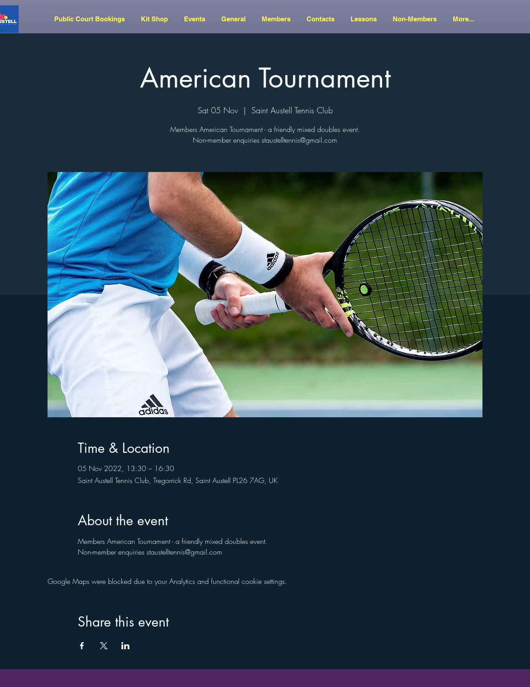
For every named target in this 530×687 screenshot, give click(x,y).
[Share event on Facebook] (82, 645)
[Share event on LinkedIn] (125, 645)
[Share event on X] (104, 645)
